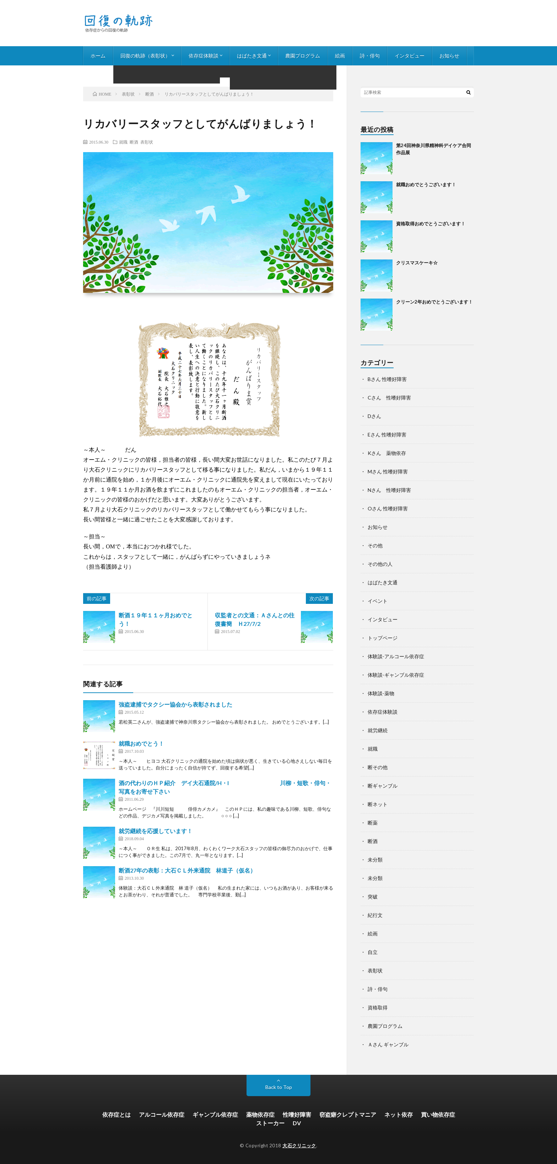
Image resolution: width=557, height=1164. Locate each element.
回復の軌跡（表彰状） (145, 56)
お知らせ (449, 56)
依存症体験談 (203, 56)
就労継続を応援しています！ (156, 830)
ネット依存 (398, 1114)
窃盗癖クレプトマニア (347, 1114)
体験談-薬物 (381, 693)
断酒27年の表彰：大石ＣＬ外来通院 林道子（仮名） (187, 870)
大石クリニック (299, 1145)
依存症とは (116, 1114)
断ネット (378, 804)
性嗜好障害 (297, 1114)
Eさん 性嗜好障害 (387, 434)
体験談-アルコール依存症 (396, 656)
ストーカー (270, 1123)
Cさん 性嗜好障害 (389, 398)
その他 (375, 545)
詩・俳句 (370, 56)
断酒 (134, 142)
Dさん (374, 416)
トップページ (383, 638)
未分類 (375, 860)
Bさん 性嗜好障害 (387, 379)
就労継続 (378, 730)
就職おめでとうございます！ (426, 184)
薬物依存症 (260, 1114)
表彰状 (146, 142)
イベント (378, 601)
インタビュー (409, 56)
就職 (123, 142)
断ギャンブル (383, 786)
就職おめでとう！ (141, 743)
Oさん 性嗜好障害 (388, 508)
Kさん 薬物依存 (387, 453)
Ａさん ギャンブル (388, 1044)
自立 (373, 952)
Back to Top (278, 1087)
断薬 (373, 823)
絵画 (340, 56)
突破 (373, 897)
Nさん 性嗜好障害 (389, 490)
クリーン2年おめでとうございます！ (434, 302)
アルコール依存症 (161, 1114)
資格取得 (378, 1007)
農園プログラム (302, 56)
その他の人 (380, 564)
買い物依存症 (438, 1114)
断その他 (378, 767)
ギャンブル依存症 (215, 1114)
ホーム (98, 56)
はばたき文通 (252, 56)
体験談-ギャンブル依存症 (396, 675)
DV (297, 1123)
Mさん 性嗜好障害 (388, 471)
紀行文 (375, 915)
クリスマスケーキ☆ (417, 262)
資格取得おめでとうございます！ (430, 223)
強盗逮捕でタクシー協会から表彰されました (175, 704)
